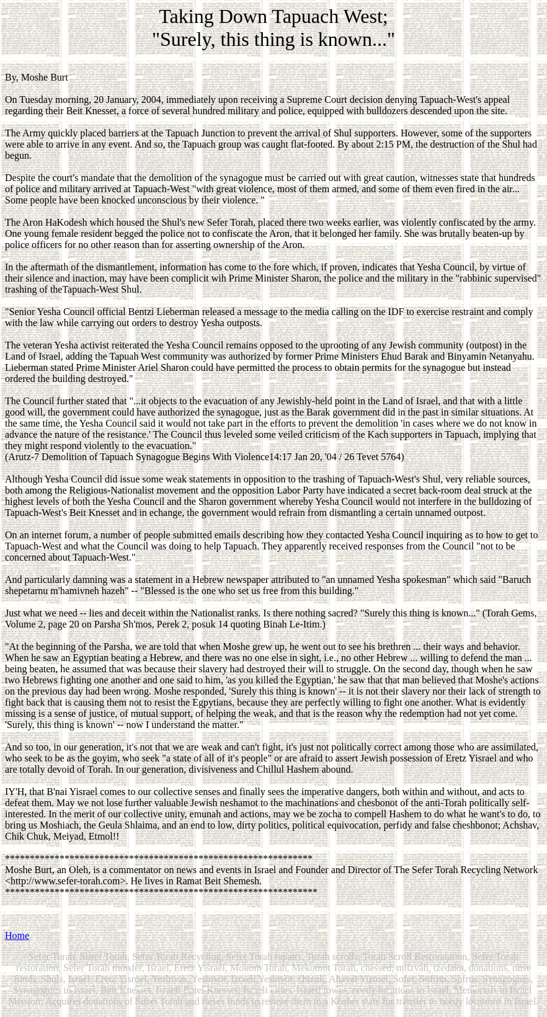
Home (17, 935)
